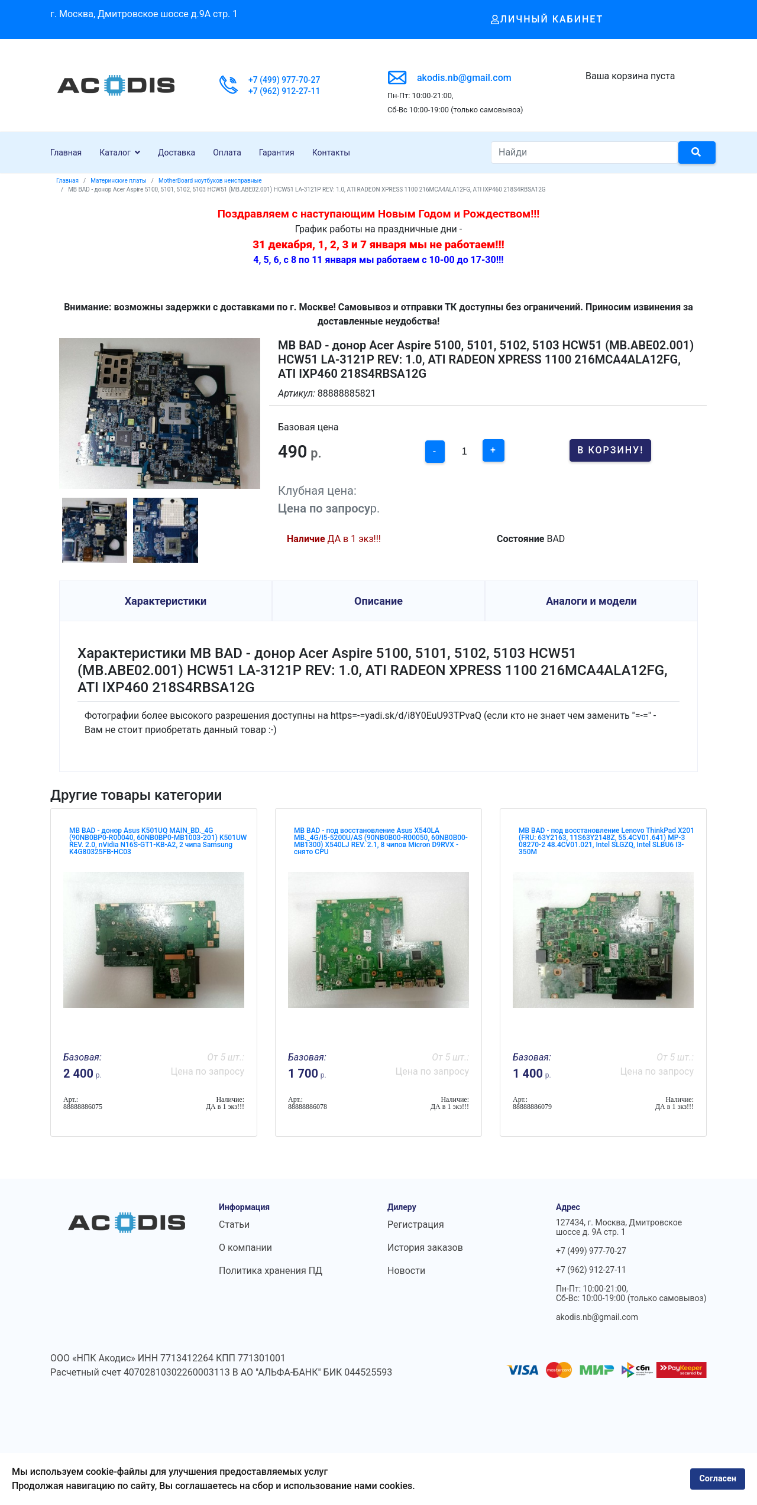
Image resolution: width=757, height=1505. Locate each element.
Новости (406, 1270)
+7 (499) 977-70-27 (284, 80)
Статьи (234, 1224)
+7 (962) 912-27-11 (284, 91)
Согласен (717, 1479)
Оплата (227, 152)
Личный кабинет (547, 19)
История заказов (425, 1247)
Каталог (115, 152)
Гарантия (277, 152)
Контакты (331, 152)
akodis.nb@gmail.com (464, 77)
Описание (378, 601)
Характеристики (166, 601)
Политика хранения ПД (270, 1270)
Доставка (176, 152)
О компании (245, 1247)
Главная (66, 152)
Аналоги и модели (591, 601)
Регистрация (415, 1224)
